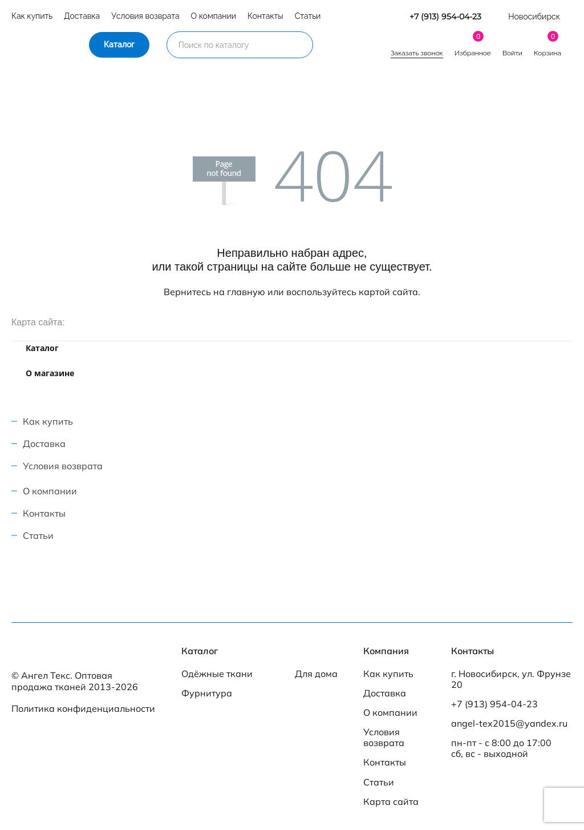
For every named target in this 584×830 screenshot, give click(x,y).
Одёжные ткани (217, 673)
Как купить (31, 16)
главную (246, 291)
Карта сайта (391, 801)
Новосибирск (534, 16)
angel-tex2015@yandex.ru (509, 723)
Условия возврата (145, 16)
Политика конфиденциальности (83, 708)
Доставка (82, 16)
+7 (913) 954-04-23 (445, 17)
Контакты (265, 16)
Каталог (119, 44)
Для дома (316, 673)
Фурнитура (206, 693)
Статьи (308, 16)
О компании (214, 16)
